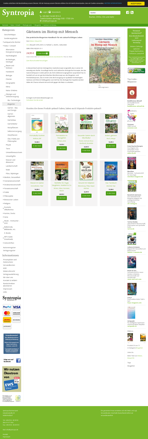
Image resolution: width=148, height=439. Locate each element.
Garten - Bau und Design (13, 109)
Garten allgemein (11, 115)
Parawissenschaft (11, 188)
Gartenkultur (12, 124)
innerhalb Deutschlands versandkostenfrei (51, 57)
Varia (6, 217)
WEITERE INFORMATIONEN (14, 5)
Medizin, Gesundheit (12, 177)
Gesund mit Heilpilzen (86, 183)
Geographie (10, 83)
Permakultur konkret (37, 135)
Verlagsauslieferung (11, 274)
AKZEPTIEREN (136, 3)
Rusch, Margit (111, 138)
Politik (6, 192)
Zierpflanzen (12, 135)
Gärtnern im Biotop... (50, 25)
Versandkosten (9, 265)
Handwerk (10, 71)
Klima (8, 86)
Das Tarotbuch (111, 183)
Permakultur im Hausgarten (61, 136)
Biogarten (38, 25)
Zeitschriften (9, 243)
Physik (8, 145)
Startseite (5, 25)
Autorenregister (9, 247)
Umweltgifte (11, 156)
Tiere (8, 148)
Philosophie (8, 196)
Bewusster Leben (11, 199)
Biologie (9, 75)
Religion (7, 203)
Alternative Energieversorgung (13, 50)
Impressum (7, 289)
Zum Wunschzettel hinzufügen (37, 61)
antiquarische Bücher (12, 42)
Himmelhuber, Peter (37, 186)
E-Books (7, 233)
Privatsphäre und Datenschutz (10, 260)
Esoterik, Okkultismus (9, 208)
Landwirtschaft (11, 166)
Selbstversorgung (14, 131)
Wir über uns (8, 277)
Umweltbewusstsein (13, 152)
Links (5, 292)
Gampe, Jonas (61, 141)
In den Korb (42, 53)
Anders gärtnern (111, 135)
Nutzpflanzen (13, 127)
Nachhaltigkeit (11, 55)
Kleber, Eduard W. (35, 41)
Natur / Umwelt (15, 25)
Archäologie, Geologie (10, 60)
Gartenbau (12, 120)
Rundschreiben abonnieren (9, 284)
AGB (5, 268)
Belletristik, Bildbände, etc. (10, 228)
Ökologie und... (27, 25)
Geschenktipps (10, 34)
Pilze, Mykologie (12, 173)
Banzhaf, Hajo (111, 186)
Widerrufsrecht (9, 271)
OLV (27, 45)
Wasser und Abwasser (10, 161)
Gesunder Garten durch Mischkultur (86, 136)
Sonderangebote (10, 38)
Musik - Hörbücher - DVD (12, 222)
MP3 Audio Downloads (8, 238)
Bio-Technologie (14, 100)
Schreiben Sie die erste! (34, 100)
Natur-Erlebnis (11, 90)
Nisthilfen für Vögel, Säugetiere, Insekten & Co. (62, 184)
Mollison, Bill (37, 138)
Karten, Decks (9, 213)
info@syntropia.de (49, 21)
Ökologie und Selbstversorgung (12, 95)
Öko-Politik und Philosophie (13, 140)
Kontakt (5, 434)
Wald (8, 169)
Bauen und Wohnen (10, 66)
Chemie (9, 79)
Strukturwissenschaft (12, 184)
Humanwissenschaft (12, 181)
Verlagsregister (9, 250)
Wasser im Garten (37, 183)
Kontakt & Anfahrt (10, 280)
